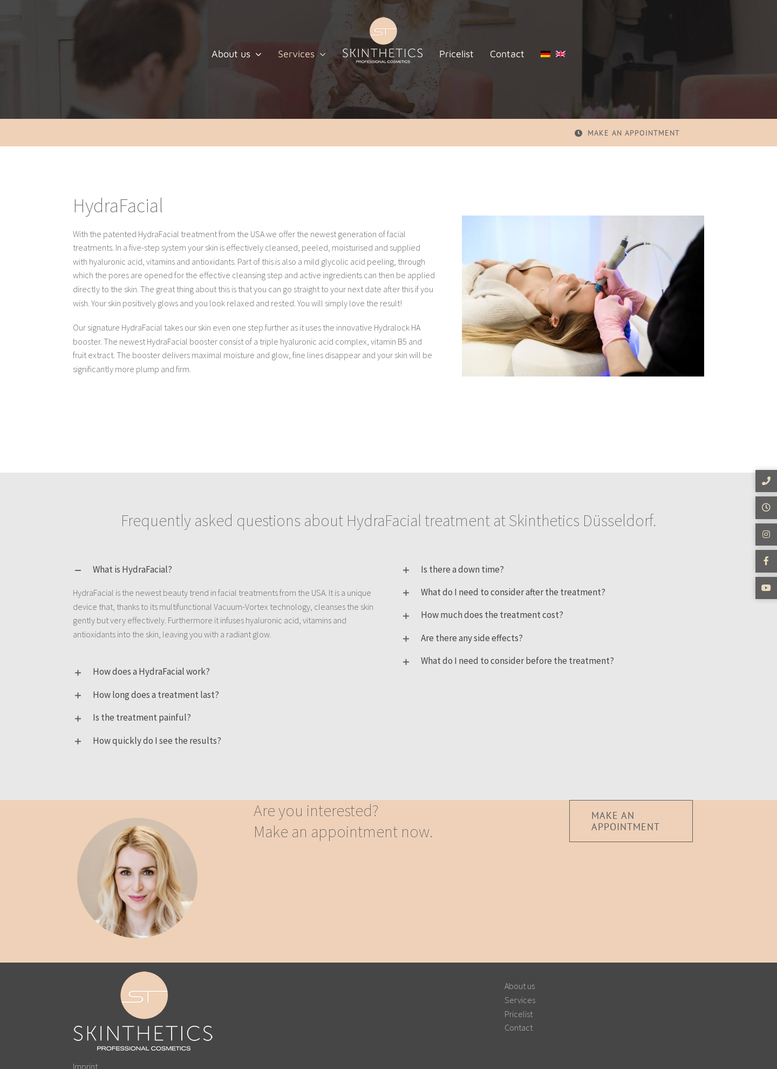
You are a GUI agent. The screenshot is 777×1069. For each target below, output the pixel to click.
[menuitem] (545, 54)
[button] (224, 569)
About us (520, 985)
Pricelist (519, 1014)
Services (520, 999)
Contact (519, 1027)
